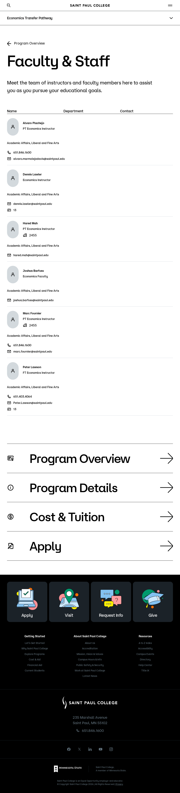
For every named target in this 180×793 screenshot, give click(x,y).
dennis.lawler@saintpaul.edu (32, 203)
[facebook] (69, 749)
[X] (79, 749)
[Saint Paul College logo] (90, 5)
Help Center (145, 665)
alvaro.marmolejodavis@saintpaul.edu (39, 158)
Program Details (101, 487)
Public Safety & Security (90, 665)
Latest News (90, 676)
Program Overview (26, 43)
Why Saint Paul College (34, 648)
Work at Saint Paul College (90, 670)
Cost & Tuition (101, 517)
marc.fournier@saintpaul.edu (32, 351)
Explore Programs (35, 654)
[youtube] (100, 749)
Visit (69, 601)
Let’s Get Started (34, 643)
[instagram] (111, 749)
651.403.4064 (22, 396)
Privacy (119, 784)
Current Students (34, 670)
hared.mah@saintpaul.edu (31, 255)
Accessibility (145, 648)
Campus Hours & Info (90, 659)
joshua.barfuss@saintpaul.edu (33, 300)
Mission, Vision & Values (90, 654)
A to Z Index (145, 643)
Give (153, 601)
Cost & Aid (34, 659)
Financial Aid (34, 665)
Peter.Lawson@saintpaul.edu (32, 402)
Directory (145, 659)
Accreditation (90, 648)
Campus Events (145, 654)
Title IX (145, 670)
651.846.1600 (22, 152)
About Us (90, 643)
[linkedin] (90, 749)
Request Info (111, 601)
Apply (101, 546)
